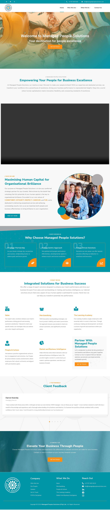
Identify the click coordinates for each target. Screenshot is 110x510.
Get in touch (55, 47)
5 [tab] (60, 422)
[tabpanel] (55, 406)
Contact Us (98, 8)
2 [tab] (52, 422)
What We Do (85, 8)
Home (62, 8)
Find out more (12, 216)
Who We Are (71, 8)
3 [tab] (55, 422)
